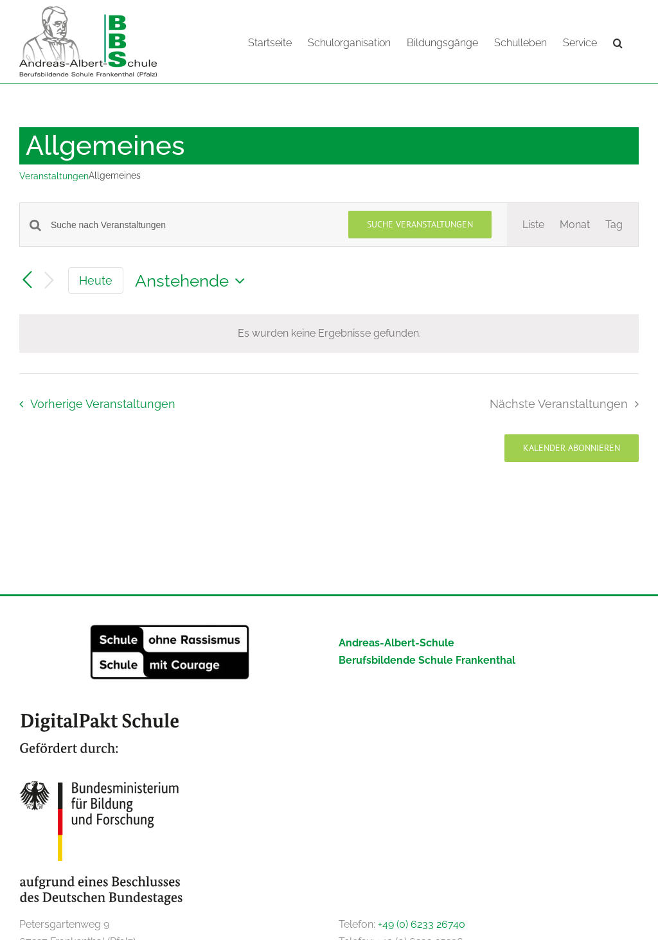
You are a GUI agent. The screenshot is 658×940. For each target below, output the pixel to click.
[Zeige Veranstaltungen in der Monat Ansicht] (575, 224)
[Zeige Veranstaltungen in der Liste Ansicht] (533, 224)
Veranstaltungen (54, 176)
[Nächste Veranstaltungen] (49, 281)
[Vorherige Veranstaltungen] (27, 280)
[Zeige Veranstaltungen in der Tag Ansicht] (614, 224)
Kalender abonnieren (571, 448)
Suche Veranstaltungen (420, 224)
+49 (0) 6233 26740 (421, 924)
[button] (618, 42)
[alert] (329, 333)
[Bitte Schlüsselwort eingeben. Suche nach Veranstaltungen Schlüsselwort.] (192, 225)
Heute (95, 280)
